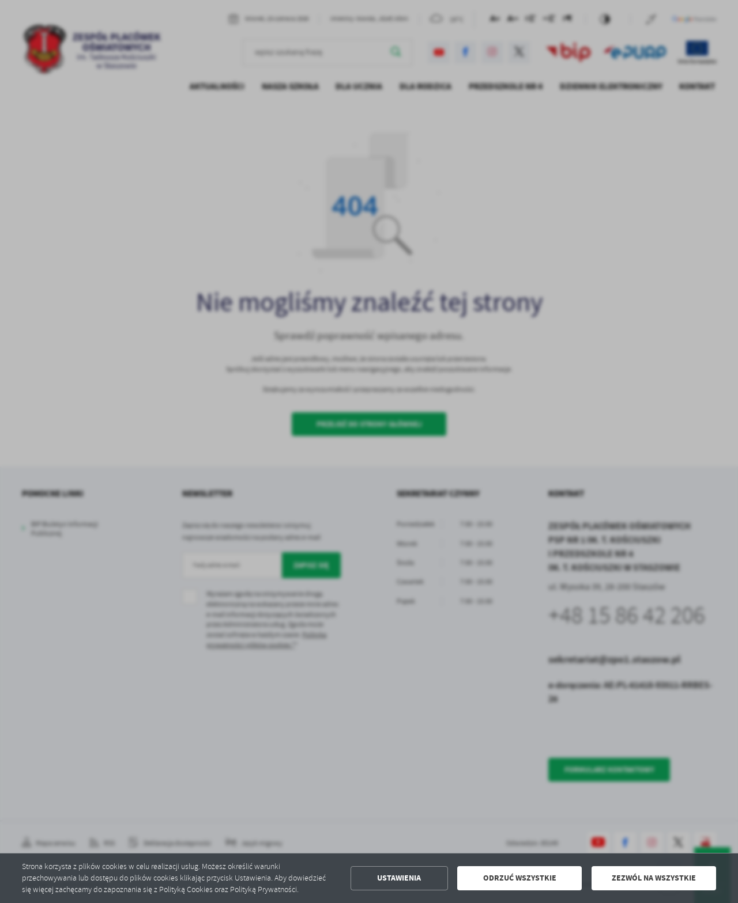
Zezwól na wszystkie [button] (654, 877)
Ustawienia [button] (399, 877)
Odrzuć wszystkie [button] (519, 877)
